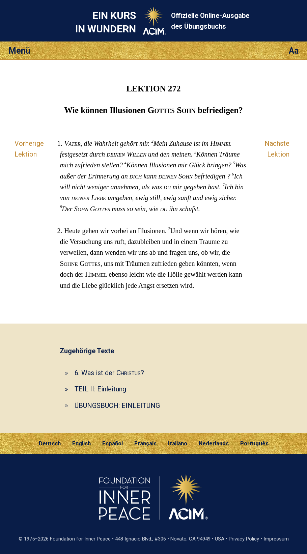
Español (112, 443)
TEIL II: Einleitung (100, 389)
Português (254, 443)
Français (145, 443)
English (81, 443)
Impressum (276, 539)
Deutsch (50, 443)
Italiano (177, 443)
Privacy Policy (244, 539)
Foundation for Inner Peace (80, 539)
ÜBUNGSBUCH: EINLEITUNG (117, 405)
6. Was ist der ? (109, 373)
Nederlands (214, 443)
